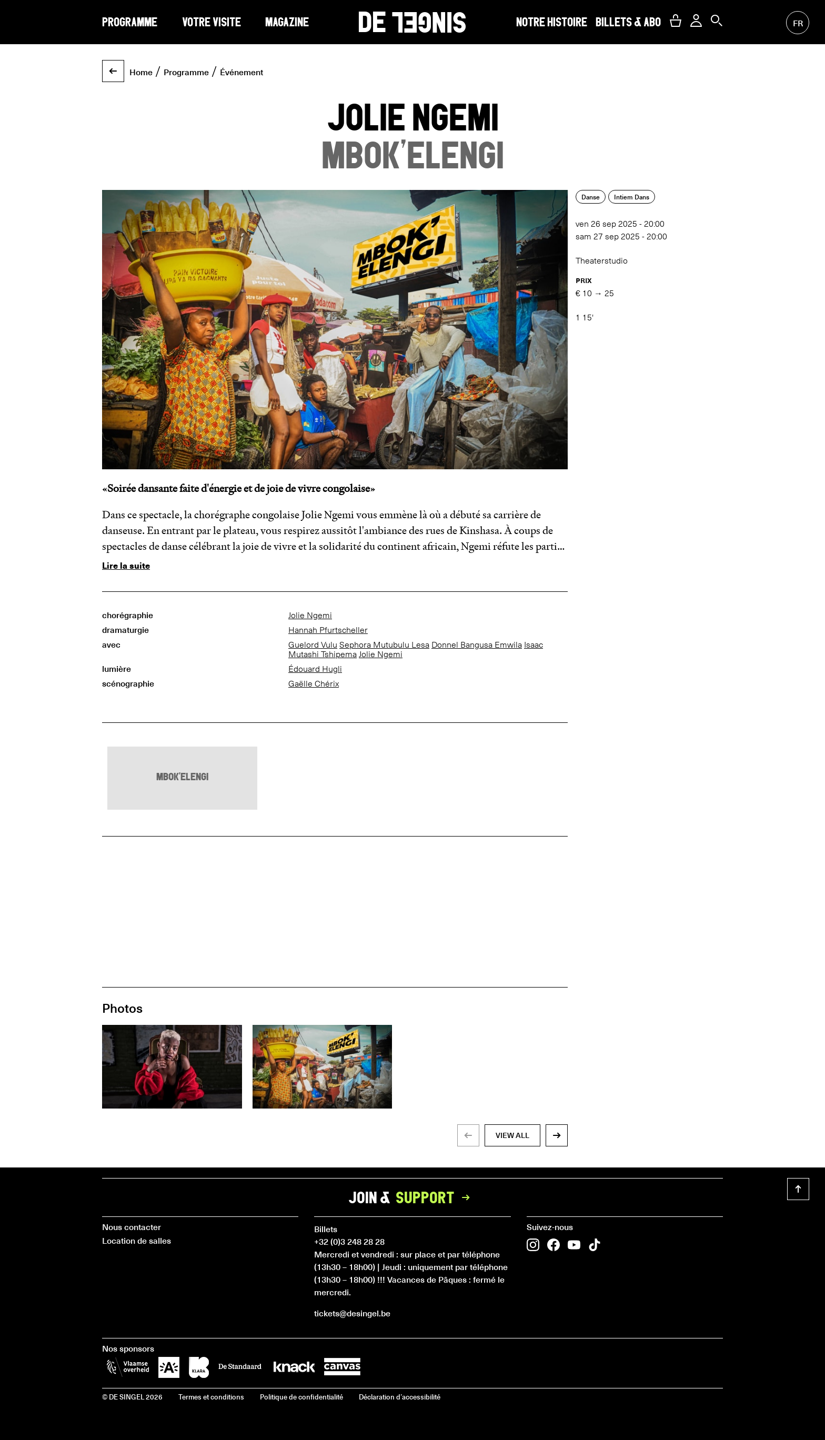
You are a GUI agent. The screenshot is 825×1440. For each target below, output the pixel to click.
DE (412, 22)
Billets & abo (628, 22)
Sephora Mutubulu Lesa (384, 645)
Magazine (287, 22)
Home (141, 71)
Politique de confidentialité (301, 1397)
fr (798, 22)
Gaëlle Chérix (313, 684)
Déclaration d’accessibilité (399, 1397)
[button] (675, 20)
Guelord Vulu (312, 645)
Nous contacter (131, 1226)
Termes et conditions (211, 1397)
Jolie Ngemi (310, 615)
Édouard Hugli (315, 669)
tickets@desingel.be (352, 1312)
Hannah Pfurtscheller (328, 630)
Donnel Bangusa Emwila (476, 645)
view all (512, 1135)
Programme (129, 22)
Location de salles (136, 1240)
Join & (412, 1197)
